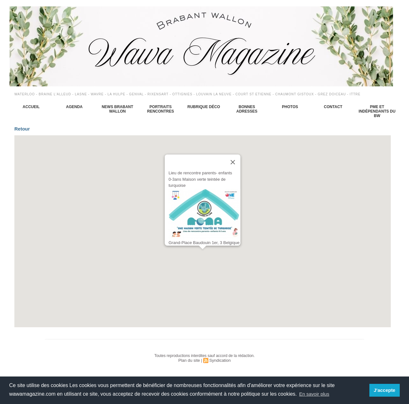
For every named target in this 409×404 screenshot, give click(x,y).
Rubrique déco (203, 107)
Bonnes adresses (246, 109)
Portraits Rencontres (160, 109)
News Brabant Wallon (117, 109)
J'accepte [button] (385, 390)
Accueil (31, 107)
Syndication (219, 363)
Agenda (74, 107)
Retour (25, 130)
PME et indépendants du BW (377, 111)
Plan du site (190, 363)
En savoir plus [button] (315, 394)
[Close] (233, 165)
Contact (333, 107)
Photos (290, 107)
